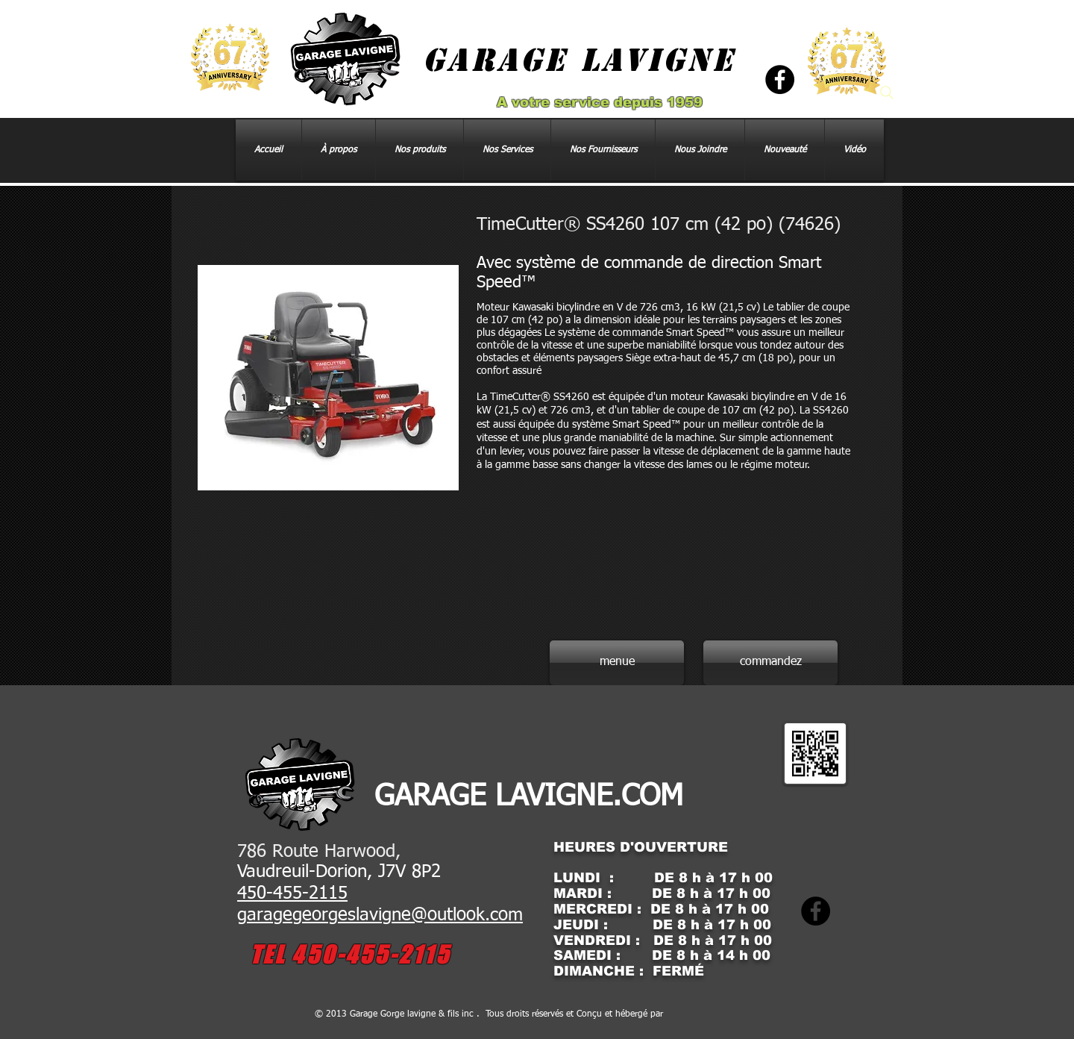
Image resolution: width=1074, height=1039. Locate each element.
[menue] (617, 662)
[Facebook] (779, 79)
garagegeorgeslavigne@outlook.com (380, 915)
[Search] (886, 92)
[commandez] (770, 662)
